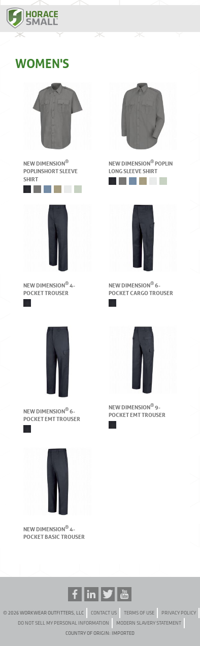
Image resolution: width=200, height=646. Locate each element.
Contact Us (104, 612)
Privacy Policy (178, 612)
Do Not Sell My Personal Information (63, 623)
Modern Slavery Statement (148, 623)
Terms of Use (139, 612)
